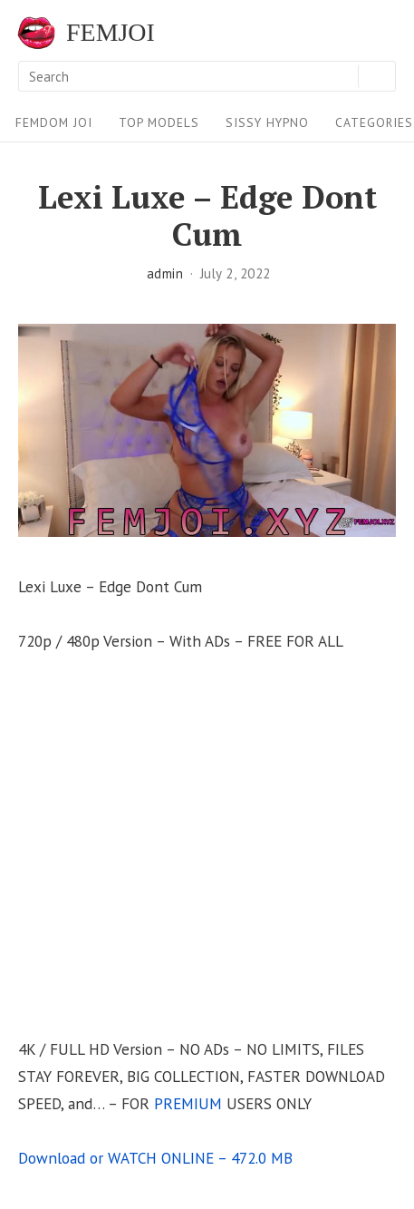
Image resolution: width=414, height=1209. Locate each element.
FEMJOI (110, 32)
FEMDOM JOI (53, 122)
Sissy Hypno (267, 122)
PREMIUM (188, 1103)
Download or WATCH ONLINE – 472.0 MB (155, 1157)
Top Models (159, 122)
